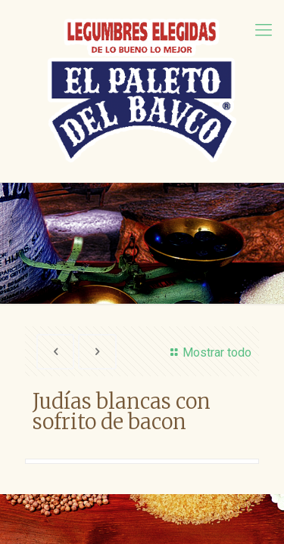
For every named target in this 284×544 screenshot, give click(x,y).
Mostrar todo (208, 352)
